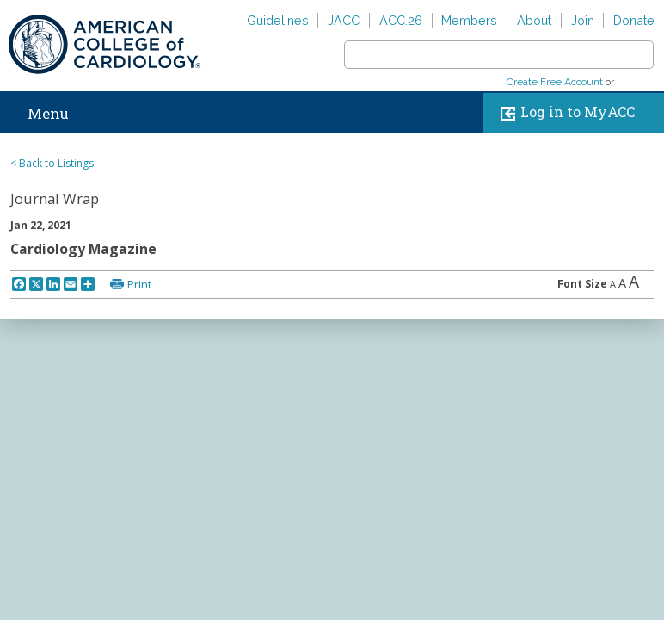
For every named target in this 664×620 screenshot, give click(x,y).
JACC (344, 20)
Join (582, 20)
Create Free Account (555, 82)
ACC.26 (400, 20)
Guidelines (278, 20)
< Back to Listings (52, 163)
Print (139, 284)
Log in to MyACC (564, 113)
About (534, 20)
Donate (634, 20)
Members (469, 20)
